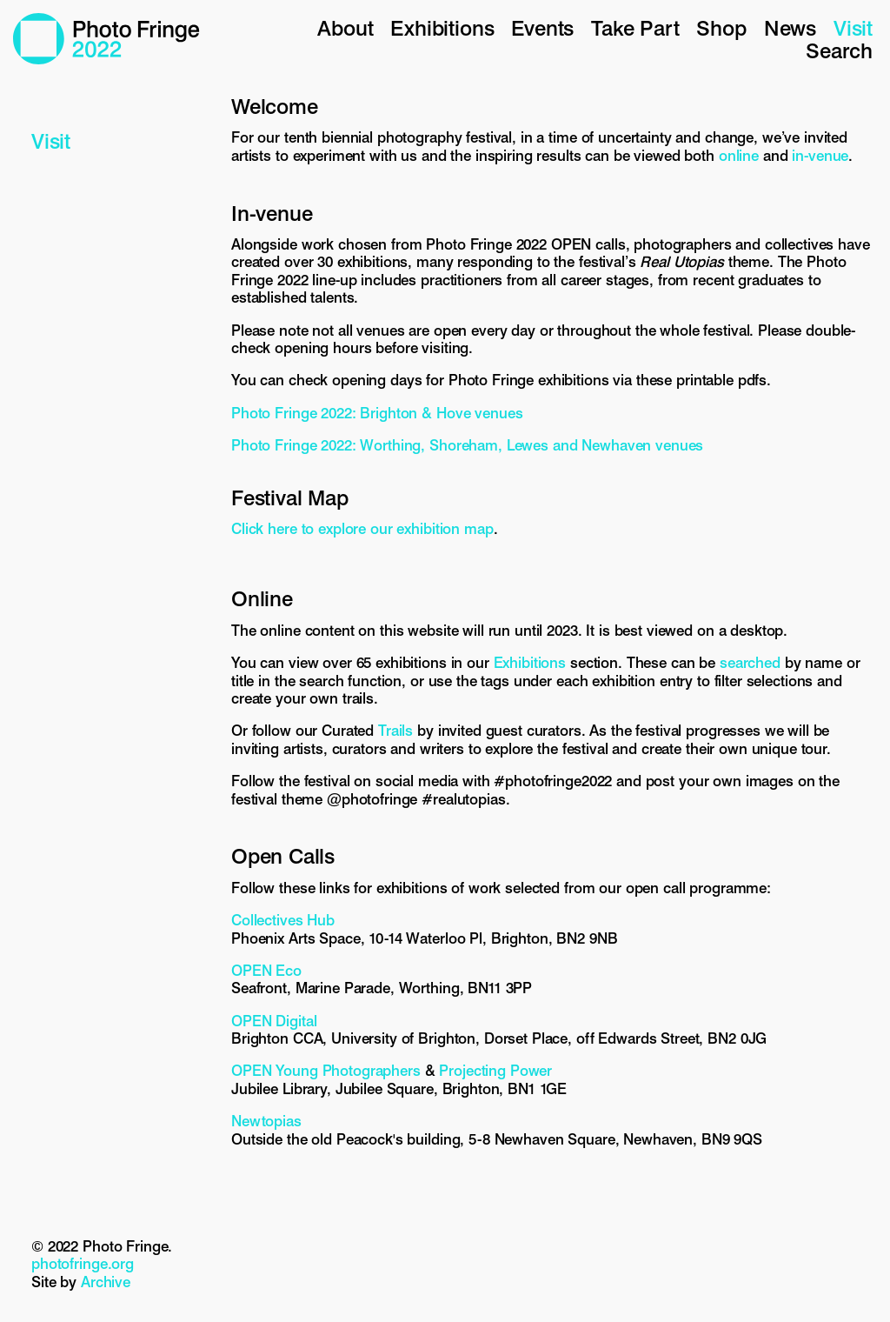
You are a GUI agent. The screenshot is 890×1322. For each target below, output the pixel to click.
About (345, 28)
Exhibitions (442, 28)
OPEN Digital (273, 1021)
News (790, 28)
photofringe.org (82, 1263)
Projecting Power (495, 1070)
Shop (721, 28)
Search (839, 50)
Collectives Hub (283, 920)
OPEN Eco (266, 970)
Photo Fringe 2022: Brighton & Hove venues (376, 413)
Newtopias (266, 1121)
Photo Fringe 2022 (106, 38)
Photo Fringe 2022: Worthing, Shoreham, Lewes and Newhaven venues (467, 445)
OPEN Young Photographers (326, 1070)
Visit (853, 28)
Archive (105, 1282)
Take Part (635, 28)
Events (542, 28)
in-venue (820, 155)
